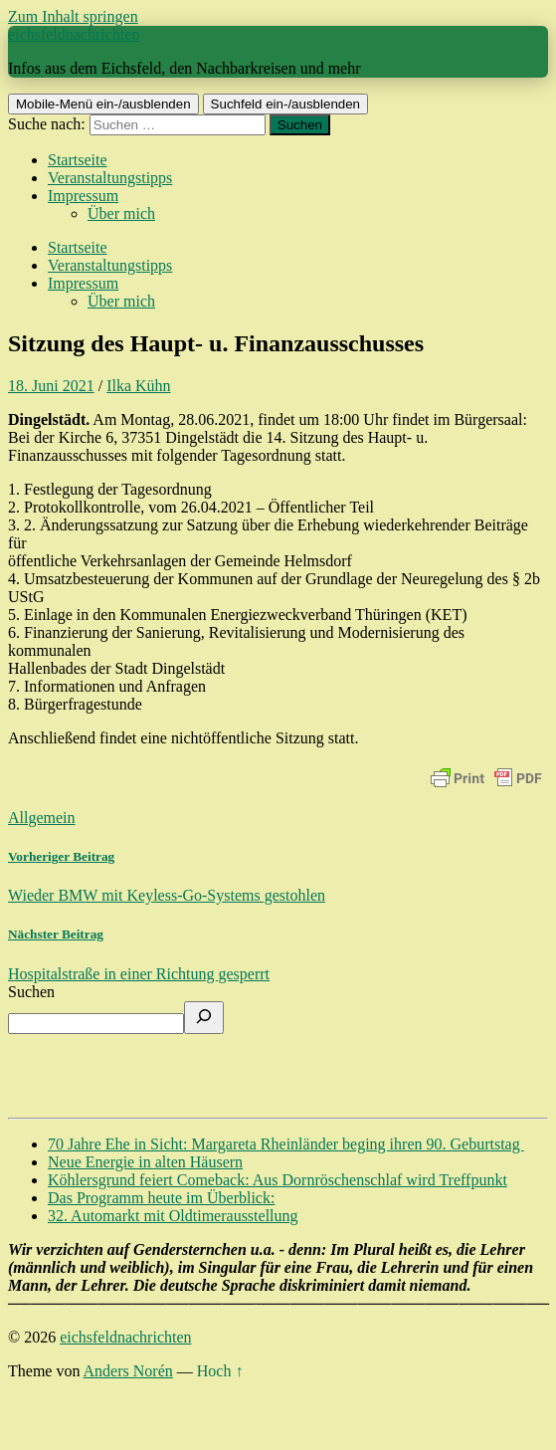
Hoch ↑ (220, 1370)
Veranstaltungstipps (110, 177)
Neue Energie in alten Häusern (145, 1161)
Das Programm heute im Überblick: (161, 1197)
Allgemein (42, 817)
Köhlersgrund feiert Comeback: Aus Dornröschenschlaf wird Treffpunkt (277, 1179)
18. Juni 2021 (51, 385)
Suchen (31, 991)
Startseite (77, 159)
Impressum (83, 195)
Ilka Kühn (138, 385)
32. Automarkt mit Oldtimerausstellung (173, 1215)
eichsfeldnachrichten (73, 34)
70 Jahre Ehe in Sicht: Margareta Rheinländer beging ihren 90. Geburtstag (286, 1144)
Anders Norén (128, 1370)
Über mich (121, 213)
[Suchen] (204, 1017)
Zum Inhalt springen (73, 16)
